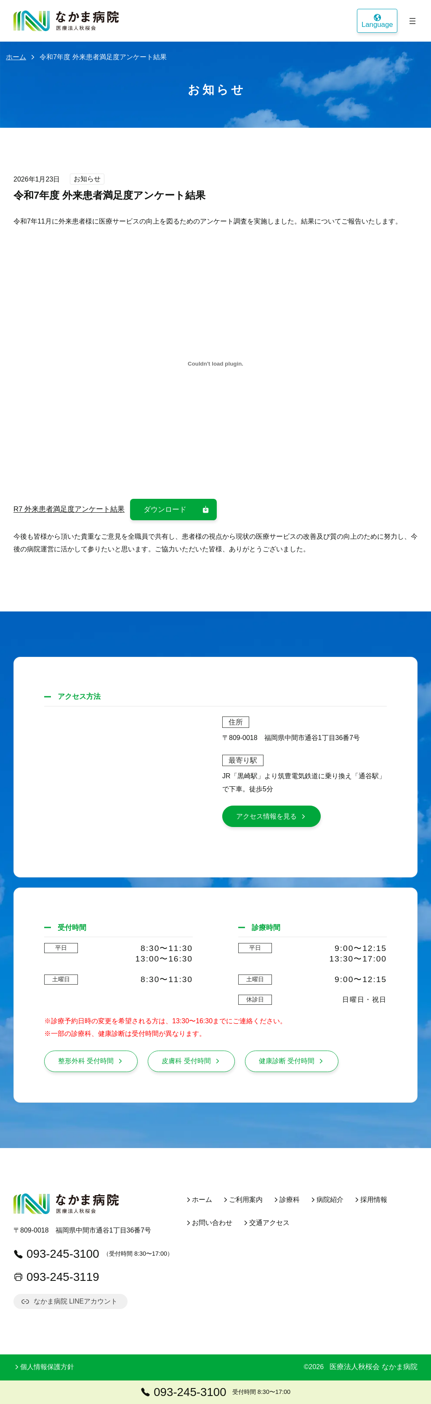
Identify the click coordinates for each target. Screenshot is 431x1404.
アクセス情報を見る (271, 816)
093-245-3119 (56, 1276)
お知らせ (87, 179)
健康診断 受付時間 (292, 1060)
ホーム (16, 57)
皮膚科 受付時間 (191, 1060)
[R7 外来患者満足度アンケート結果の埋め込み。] (215, 364)
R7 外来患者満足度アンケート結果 (69, 510)
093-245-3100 (56, 1253)
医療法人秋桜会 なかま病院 (374, 1367)
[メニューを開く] (412, 21)
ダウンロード (177, 510)
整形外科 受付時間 (91, 1060)
